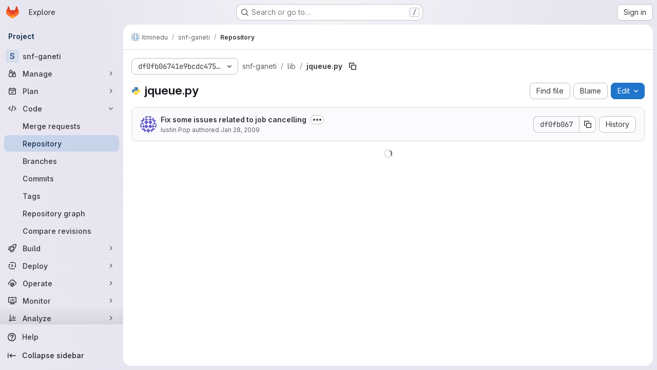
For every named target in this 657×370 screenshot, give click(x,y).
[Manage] (61, 73)
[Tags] (61, 196)
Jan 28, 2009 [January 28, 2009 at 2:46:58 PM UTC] (240, 130)
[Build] (61, 248)
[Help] (61, 337)
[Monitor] (61, 300)
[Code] (61, 108)
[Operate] (61, 283)
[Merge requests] (61, 126)
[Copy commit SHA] (587, 124)
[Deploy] (61, 265)
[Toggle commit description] (317, 119)
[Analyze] (61, 318)
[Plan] (61, 91)
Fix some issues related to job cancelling (233, 119)
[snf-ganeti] (61, 56)
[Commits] (61, 178)
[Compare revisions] (61, 231)
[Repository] (61, 143)
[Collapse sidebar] (61, 355)
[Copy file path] (352, 66)
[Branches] (61, 161)
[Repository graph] (61, 213)
